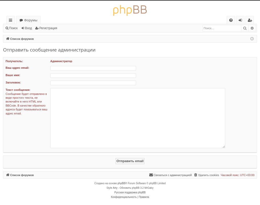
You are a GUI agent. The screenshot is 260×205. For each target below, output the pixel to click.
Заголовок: (13, 82)
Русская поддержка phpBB (129, 192)
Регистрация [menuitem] (251, 21)
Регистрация (48, 28)
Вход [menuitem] (241, 21)
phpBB (121, 183)
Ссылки (11, 21)
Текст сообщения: (18, 89)
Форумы (30, 20)
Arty (115, 187)
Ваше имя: (13, 75)
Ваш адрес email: (17, 67)
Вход (28, 28)
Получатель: (14, 61)
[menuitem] (231, 20)
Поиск (13, 28)
